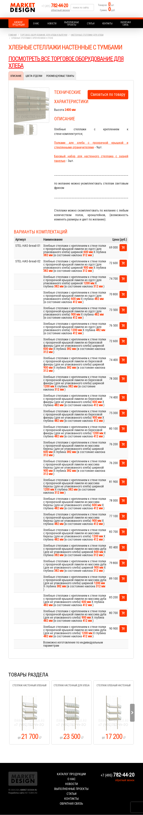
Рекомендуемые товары (60, 76)
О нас (36, 23)
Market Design (24, 9)
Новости (51, 23)
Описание (16, 76)
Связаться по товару (108, 94)
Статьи (90, 23)
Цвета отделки (34, 76)
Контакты (107, 23)
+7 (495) (56, 7)
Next (132, 713)
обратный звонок (60, 11)
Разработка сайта (16, 793)
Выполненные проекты (71, 23)
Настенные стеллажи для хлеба (87, 35)
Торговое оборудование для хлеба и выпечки (43, 35)
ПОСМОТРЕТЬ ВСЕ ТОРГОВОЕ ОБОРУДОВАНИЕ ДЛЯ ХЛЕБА (68, 62)
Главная (12, 35)
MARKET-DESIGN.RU (28, 790)
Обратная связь (125, 23)
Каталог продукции (18, 23)
